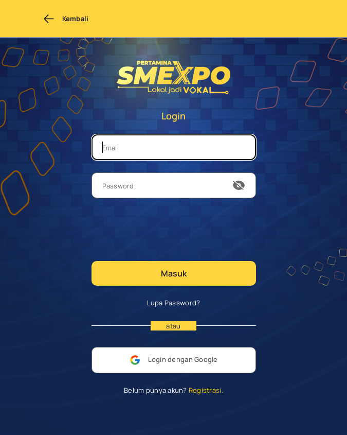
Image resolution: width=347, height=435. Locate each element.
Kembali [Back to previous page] (66, 18)
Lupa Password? (173, 302)
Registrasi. (205, 390)
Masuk (174, 273)
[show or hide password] (239, 185)
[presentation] (170, 228)
